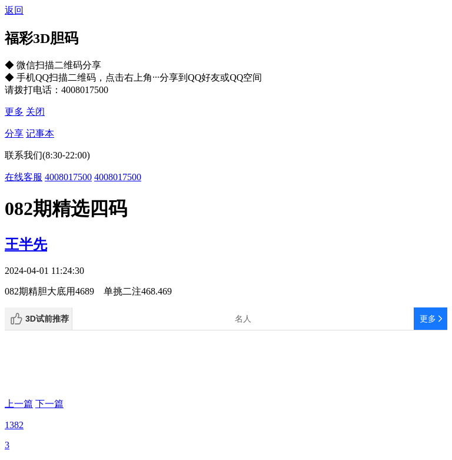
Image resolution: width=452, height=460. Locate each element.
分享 (14, 133)
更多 (14, 112)
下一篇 (49, 404)
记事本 (40, 133)
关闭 (35, 112)
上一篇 (19, 404)
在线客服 (23, 177)
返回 (14, 10)
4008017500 (68, 177)
